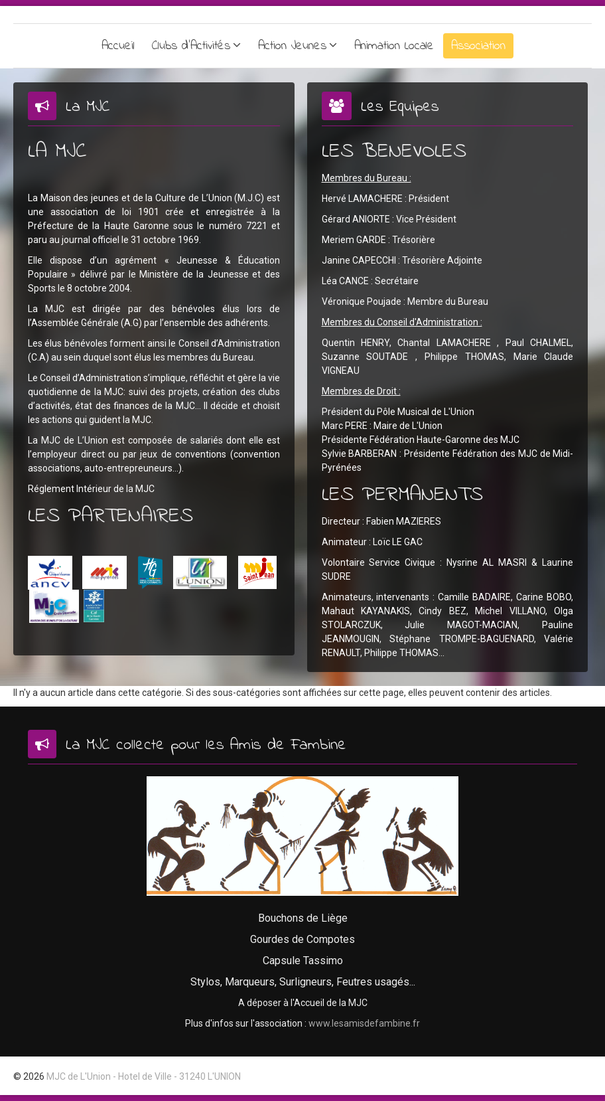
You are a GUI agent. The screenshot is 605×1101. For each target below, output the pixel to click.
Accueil (118, 46)
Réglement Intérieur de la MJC (91, 488)
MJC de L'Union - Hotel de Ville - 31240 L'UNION (143, 1076)
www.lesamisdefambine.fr (364, 1023)
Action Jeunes (292, 46)
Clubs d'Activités (191, 46)
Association (478, 46)
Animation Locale (394, 46)
